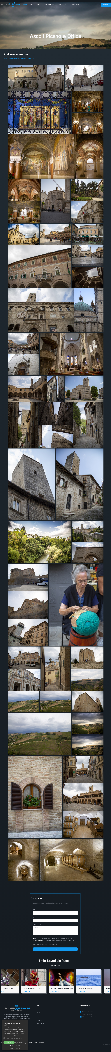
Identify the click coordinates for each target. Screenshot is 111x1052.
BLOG (38, 1018)
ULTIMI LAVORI (49, 5)
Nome (35, 909)
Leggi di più (16, 1035)
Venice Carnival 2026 (12, 988)
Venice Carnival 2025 (40, 988)
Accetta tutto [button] (9, 1042)
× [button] (26, 1021)
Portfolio (63, 4)
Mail (35, 917)
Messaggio (37, 925)
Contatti (39, 1015)
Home (31, 5)
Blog (38, 5)
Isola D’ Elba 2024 (94, 988)
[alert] (15, 1035)
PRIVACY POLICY (40, 1023)
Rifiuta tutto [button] (20, 1042)
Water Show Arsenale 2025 (70, 988)
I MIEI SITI (75, 5)
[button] (2, 981)
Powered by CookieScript (15, 1048)
